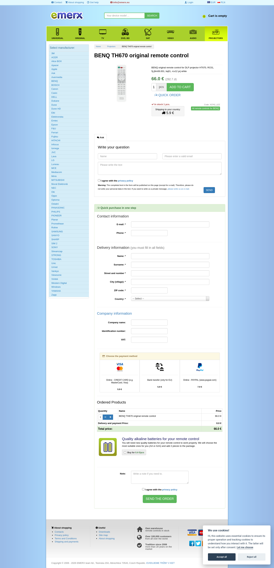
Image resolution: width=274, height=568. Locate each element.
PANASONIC (58, 207)
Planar (54, 219)
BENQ (54, 81)
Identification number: (114, 331)
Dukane (55, 101)
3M (53, 53)
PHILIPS (55, 211)
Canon (54, 89)
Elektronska (57, 116)
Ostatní (55, 204)
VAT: (123, 339)
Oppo (54, 195)
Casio (54, 93)
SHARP (55, 239)
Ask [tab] (100, 137)
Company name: (117, 322)
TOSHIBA (56, 259)
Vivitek (54, 279)
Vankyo (55, 271)
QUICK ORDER (167, 95)
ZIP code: (120, 290)
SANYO (55, 235)
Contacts (59, 532)
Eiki (53, 112)
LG (52, 160)
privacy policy (125, 180)
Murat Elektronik (59, 184)
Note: (123, 473)
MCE (53, 168)
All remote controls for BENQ (205, 108)
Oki (53, 192)
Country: (120, 299)
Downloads (104, 532)
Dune (54, 105)
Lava (53, 156)
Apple (54, 69)
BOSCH (55, 85)
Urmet (54, 267)
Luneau (55, 164)
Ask (53, 73)
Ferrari (54, 132)
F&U (53, 128)
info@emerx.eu (119, 2)
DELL (54, 97)
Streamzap (56, 251)
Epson (54, 124)
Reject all (251, 557)
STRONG (56, 255)
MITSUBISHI (57, 180)
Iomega (55, 148)
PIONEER (56, 215)
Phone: (121, 233)
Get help (93, 2)
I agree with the (115, 180)
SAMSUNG (57, 231)
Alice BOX (56, 61)
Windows (56, 287)
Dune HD (56, 108)
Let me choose (245, 547)
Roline (54, 227)
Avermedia (56, 77)
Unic (53, 263)
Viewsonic (56, 275)
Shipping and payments (66, 541)
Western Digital (59, 283)
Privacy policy (61, 535)
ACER (54, 57)
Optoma (55, 200)
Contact (56, 2)
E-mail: (121, 224)
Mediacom (56, 172)
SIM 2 (54, 243)
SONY (54, 247)
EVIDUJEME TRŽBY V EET (160, 563)
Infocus (55, 144)
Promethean (57, 223)
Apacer (55, 65)
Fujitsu (54, 136)
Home (98, 46)
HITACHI (55, 140)
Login (189, 2)
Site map (103, 535)
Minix (54, 176)
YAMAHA (56, 291)
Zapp (54, 294)
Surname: (120, 264)
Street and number (115, 273)
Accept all (222, 557)
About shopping (74, 2)
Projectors (111, 46)
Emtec (54, 120)
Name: (121, 256)
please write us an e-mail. (179, 189)
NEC (53, 188)
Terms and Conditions (66, 538)
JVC (53, 152)
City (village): (118, 281)
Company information (114, 313)
